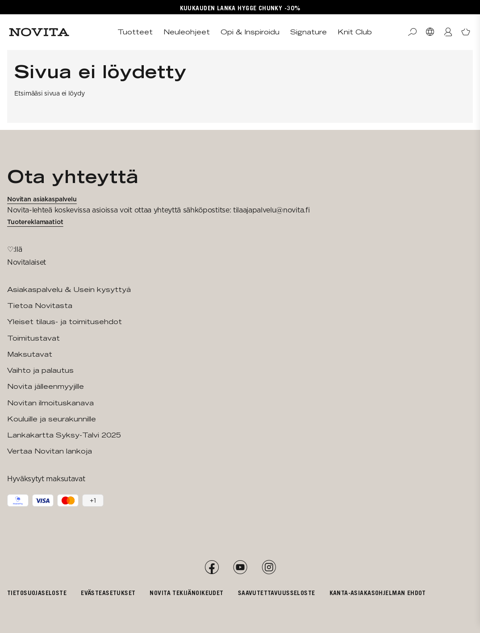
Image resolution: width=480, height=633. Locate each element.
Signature (308, 32)
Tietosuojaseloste (37, 592)
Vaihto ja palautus (40, 370)
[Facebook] (212, 567)
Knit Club (355, 32)
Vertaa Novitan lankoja (49, 451)
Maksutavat (29, 354)
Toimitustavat (33, 338)
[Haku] (412, 32)
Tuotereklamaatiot (35, 221)
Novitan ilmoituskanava (50, 403)
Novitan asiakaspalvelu (42, 199)
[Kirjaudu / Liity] (448, 32)
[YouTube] (240, 567)
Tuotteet (135, 32)
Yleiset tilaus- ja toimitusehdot (64, 321)
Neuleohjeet (186, 32)
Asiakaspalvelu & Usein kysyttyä (69, 289)
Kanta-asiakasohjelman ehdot (378, 592)
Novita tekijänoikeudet (186, 592)
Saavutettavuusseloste (276, 592)
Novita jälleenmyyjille (45, 386)
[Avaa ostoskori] (466, 32)
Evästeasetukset (108, 592)
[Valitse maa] (430, 32)
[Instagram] (269, 567)
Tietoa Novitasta (39, 305)
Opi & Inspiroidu (250, 32)
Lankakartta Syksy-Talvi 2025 (64, 435)
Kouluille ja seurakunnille (51, 419)
